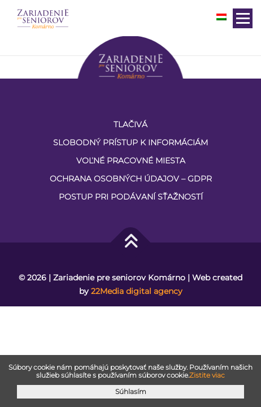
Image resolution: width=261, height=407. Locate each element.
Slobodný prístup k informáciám (130, 142)
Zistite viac (207, 375)
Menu (243, 18)
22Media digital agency (136, 291)
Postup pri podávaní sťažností (131, 197)
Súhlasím (130, 391)
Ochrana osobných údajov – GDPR (131, 179)
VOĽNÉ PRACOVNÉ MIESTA (130, 160)
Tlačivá (130, 124)
